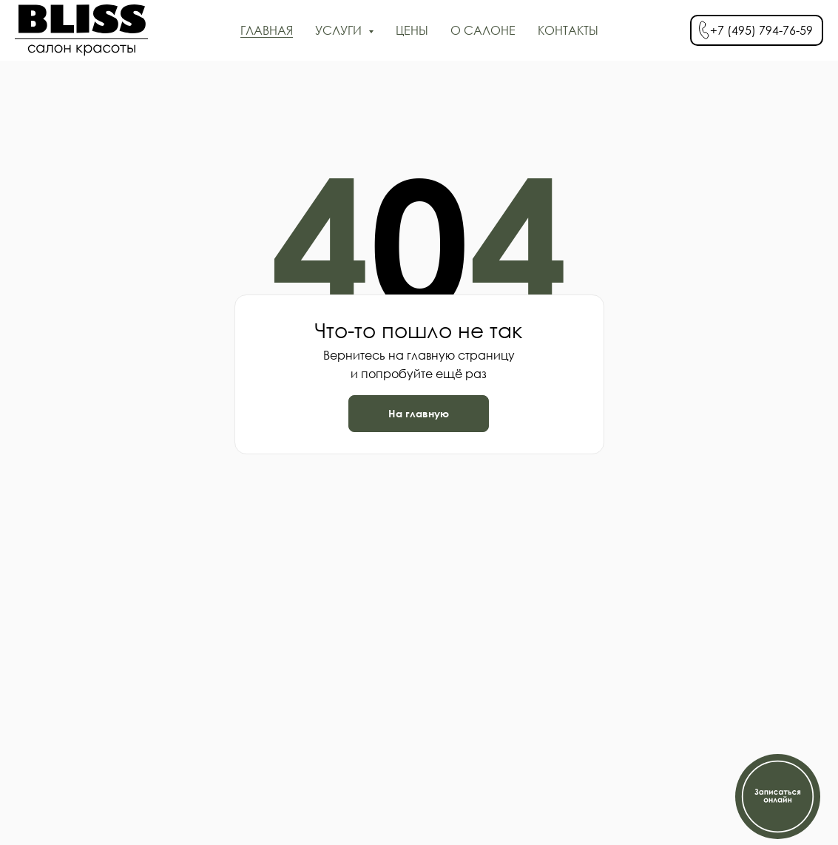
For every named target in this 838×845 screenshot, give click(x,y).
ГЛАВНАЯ (266, 30)
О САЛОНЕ (483, 30)
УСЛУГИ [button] (340, 30)
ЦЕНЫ (412, 30)
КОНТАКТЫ (568, 30)
